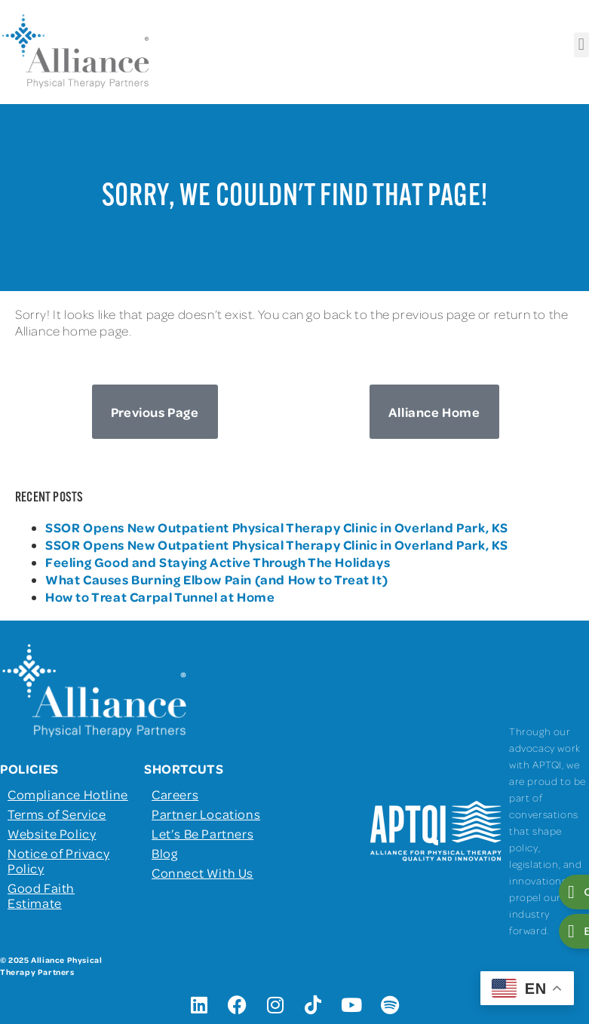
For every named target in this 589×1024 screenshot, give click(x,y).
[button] (581, 44)
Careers (175, 794)
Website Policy (52, 833)
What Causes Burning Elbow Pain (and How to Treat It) (216, 579)
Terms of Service (57, 813)
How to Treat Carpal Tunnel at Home (160, 596)
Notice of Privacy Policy (58, 860)
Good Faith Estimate (41, 895)
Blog (164, 853)
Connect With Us (202, 872)
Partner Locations (206, 813)
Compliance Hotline (68, 794)
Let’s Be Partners (202, 833)
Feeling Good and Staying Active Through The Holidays (217, 561)
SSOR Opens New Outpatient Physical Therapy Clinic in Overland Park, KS (276, 527)
